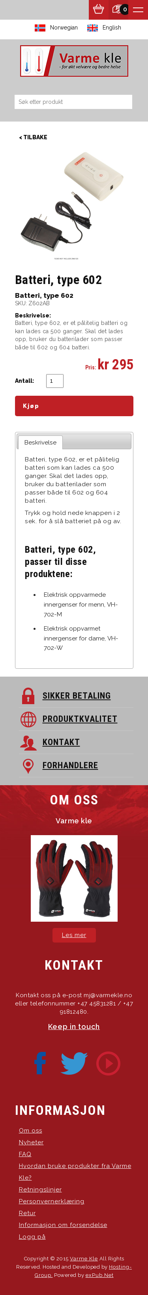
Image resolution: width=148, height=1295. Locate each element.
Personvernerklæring (51, 1201)
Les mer (74, 935)
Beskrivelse (40, 442)
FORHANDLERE (70, 765)
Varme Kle (84, 1259)
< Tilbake (33, 137)
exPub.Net (100, 1275)
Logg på (32, 1236)
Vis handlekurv (99, 10)
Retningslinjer (40, 1189)
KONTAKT (61, 742)
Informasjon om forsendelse (63, 1225)
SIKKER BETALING (77, 696)
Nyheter (31, 1142)
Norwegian (64, 27)
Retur (27, 1213)
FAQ (25, 1154)
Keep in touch (74, 1026)
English (112, 27)
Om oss (30, 1130)
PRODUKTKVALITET (80, 719)
